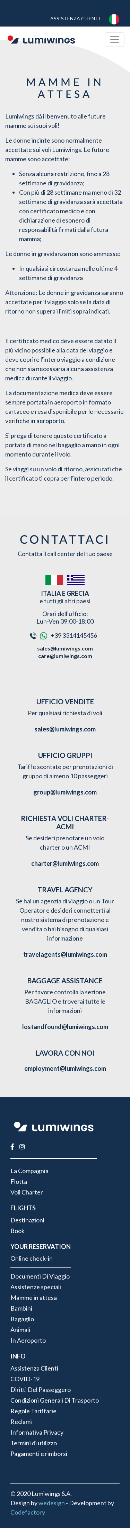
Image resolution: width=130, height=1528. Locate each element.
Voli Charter (26, 1192)
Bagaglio (22, 1319)
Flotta (18, 1181)
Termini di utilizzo (33, 1443)
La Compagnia (29, 1171)
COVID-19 (25, 1379)
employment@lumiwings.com (65, 1068)
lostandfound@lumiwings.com (65, 1026)
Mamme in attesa (33, 1297)
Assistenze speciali (35, 1287)
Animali (20, 1329)
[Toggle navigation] (114, 39)
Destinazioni (27, 1220)
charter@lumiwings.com (65, 863)
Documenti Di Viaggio (40, 1276)
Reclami (21, 1421)
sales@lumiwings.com (65, 648)
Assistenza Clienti (75, 18)
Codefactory (27, 1512)
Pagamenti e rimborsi (38, 1453)
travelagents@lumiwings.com (65, 954)
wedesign (51, 1503)
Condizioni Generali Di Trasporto (54, 1400)
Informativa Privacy (36, 1432)
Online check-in (31, 1258)
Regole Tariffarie (33, 1411)
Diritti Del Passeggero (40, 1389)
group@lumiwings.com (65, 792)
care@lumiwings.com (65, 656)
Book (17, 1230)
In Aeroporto (28, 1340)
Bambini (21, 1308)
